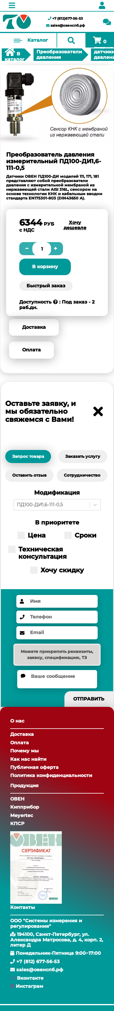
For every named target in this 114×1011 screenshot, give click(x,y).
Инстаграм (29, 986)
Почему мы (24, 751)
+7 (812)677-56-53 (65, 18)
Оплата (31, 350)
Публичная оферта (34, 767)
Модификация (57, 492)
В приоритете (57, 522)
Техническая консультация (37, 553)
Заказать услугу (82, 456)
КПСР (17, 823)
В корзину (45, 266)
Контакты (22, 907)
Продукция (24, 785)
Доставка (34, 327)
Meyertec (21, 815)
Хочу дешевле (75, 225)
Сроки (80, 535)
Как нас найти (28, 759)
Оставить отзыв (29, 475)
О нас (17, 721)
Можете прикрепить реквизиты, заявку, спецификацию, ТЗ (57, 654)
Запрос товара (28, 456)
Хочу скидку (57, 570)
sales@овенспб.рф (65, 25)
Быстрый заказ (46, 285)
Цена (31, 535)
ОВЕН (17, 799)
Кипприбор (24, 807)
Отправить (88, 699)
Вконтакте (30, 978)
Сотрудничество (82, 475)
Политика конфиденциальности (51, 775)
